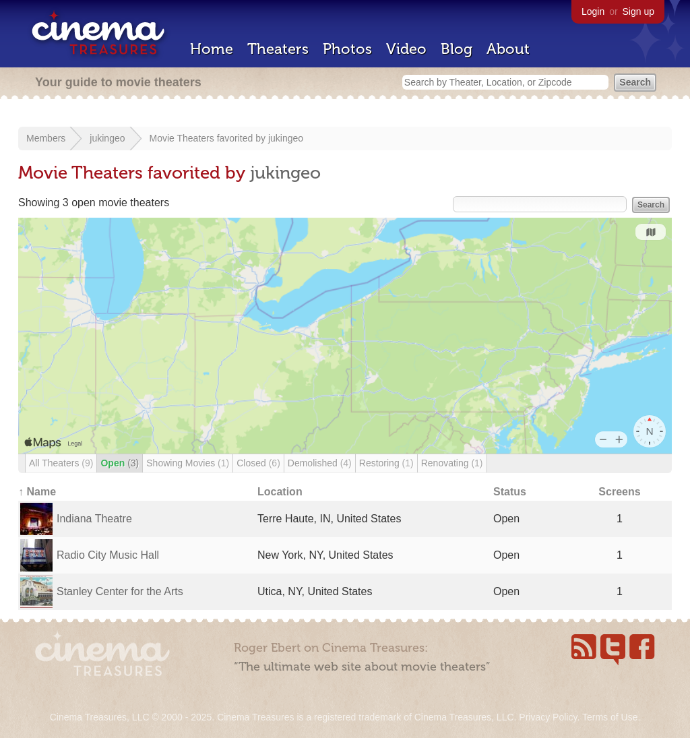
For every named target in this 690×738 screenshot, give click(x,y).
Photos (347, 49)
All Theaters (61, 463)
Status (509, 491)
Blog (456, 49)
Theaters (278, 49)
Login (593, 11)
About (508, 49)
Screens (619, 491)
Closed (258, 463)
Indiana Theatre (94, 518)
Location (280, 491)
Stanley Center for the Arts (120, 591)
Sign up (638, 11)
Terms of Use (609, 717)
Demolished (320, 463)
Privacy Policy (548, 717)
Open (119, 463)
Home (211, 49)
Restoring (386, 463)
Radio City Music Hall (108, 555)
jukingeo (107, 138)
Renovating (452, 463)
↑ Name (37, 491)
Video (406, 49)
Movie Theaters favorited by (209, 138)
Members (45, 138)
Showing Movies (187, 463)
